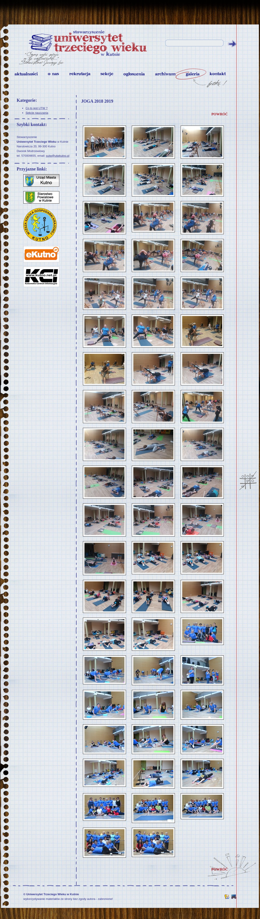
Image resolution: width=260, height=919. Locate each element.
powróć (219, 114)
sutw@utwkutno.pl (58, 155)
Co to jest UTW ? (37, 108)
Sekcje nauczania (37, 112)
